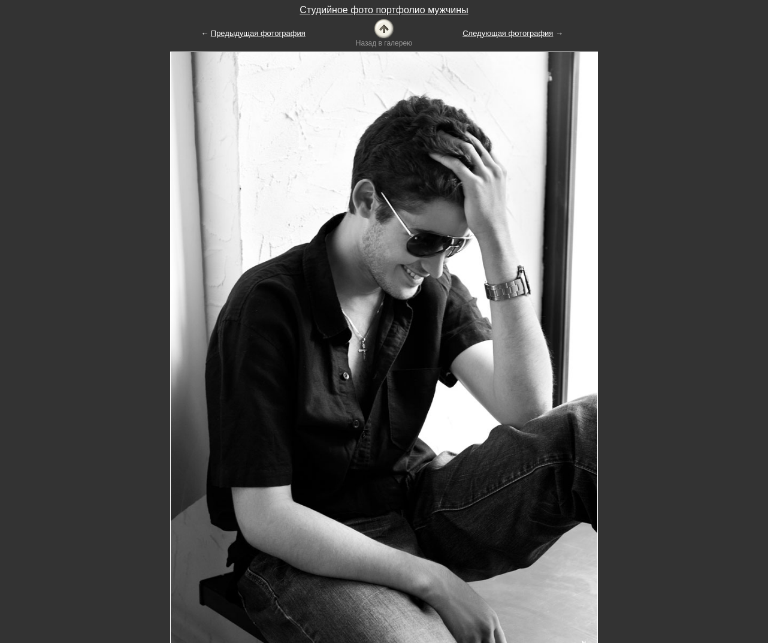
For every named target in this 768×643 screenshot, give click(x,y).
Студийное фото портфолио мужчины (384, 10)
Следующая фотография (507, 33)
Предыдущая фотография (258, 33)
